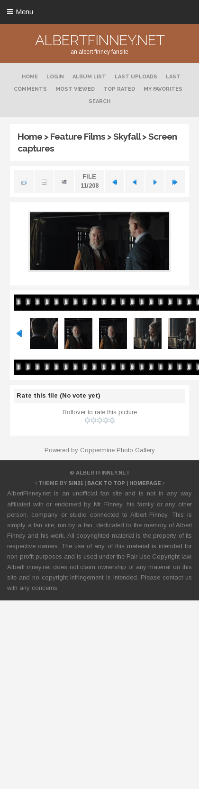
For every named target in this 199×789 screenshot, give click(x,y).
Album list (89, 77)
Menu (24, 12)
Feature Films (77, 136)
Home (30, 77)
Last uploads (136, 77)
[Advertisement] (89, 696)
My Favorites (163, 89)
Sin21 (75, 483)
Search (99, 101)
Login (55, 77)
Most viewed (75, 89)
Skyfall (126, 136)
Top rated (119, 89)
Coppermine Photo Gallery (117, 450)
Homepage (145, 483)
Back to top (106, 483)
